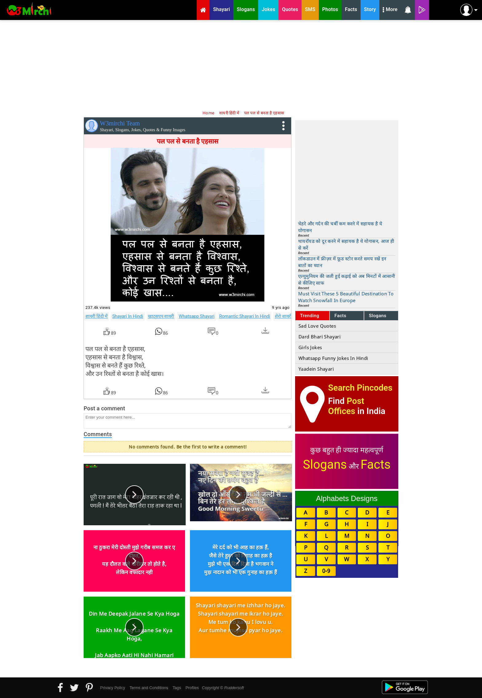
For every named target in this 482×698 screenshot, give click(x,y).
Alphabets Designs (346, 498)
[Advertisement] (241, 65)
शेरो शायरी (283, 316)
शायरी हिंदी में (96, 316)
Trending (309, 315)
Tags (177, 687)
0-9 (326, 570)
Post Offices (346, 406)
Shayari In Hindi (127, 316)
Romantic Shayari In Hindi (244, 316)
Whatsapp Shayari (197, 316)
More (390, 10)
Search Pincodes (360, 388)
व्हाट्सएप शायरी (161, 316)
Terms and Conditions (148, 687)
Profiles (192, 687)
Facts (340, 315)
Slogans (377, 315)
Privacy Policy (112, 687)
